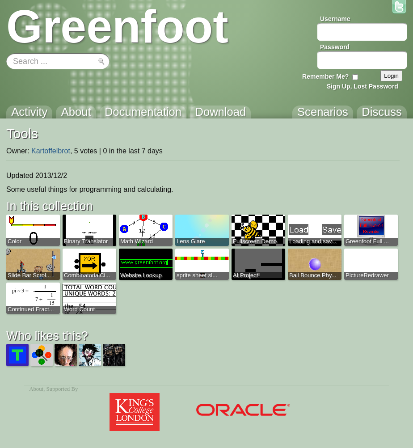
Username (335, 18)
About (36, 389)
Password (335, 47)
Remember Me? (325, 76)
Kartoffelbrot (50, 151)
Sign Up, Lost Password (362, 86)
